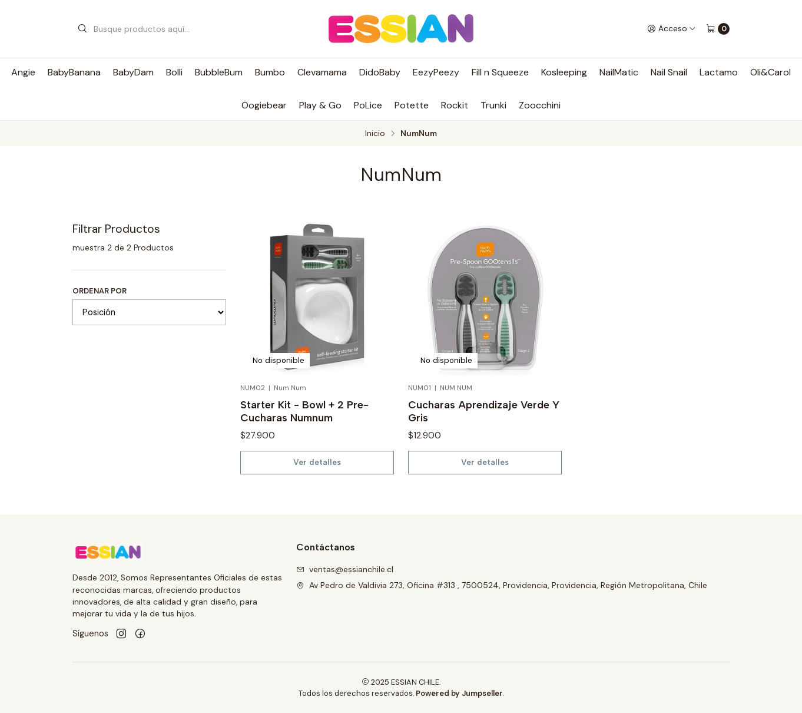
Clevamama (322, 72)
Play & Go (320, 105)
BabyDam (133, 72)
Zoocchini (540, 105)
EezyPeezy (436, 72)
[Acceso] (672, 29)
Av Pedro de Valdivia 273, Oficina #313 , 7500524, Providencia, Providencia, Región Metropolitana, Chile (501, 585)
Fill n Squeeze (500, 72)
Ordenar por (99, 291)
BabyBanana (74, 72)
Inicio (375, 134)
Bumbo (270, 72)
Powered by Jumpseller (459, 693)
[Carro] (718, 29)
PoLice (368, 105)
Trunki (493, 105)
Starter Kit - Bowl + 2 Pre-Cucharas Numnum (304, 411)
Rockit (454, 105)
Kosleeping (564, 72)
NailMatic (618, 72)
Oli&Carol (770, 72)
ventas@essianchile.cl (344, 569)
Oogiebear (264, 105)
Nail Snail (669, 72)
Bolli (174, 72)
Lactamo (719, 72)
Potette (412, 105)
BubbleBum (219, 72)
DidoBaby (379, 72)
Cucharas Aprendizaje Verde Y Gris (483, 411)
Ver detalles (317, 462)
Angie (23, 72)
